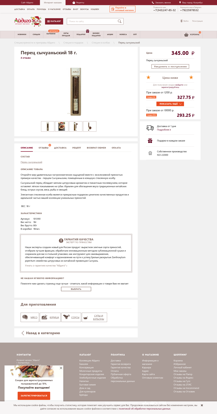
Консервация (86, 367)
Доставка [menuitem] (19, 9)
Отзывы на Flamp (183, 374)
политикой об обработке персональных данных (144, 408)
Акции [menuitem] (110, 34)
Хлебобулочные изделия (92, 377)
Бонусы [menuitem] (84, 9)
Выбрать (76, 289)
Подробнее (164, 129)
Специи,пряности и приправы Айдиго (34, 42)
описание (27, 147)
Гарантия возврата (121, 363)
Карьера (146, 367)
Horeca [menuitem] (123, 34)
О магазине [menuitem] (54, 9)
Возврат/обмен (96, 147)
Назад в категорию (41, 332)
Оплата (116, 147)
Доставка (116, 360)
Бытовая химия (87, 384)
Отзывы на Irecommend (186, 387)
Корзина (178, 360)
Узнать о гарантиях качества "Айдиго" (46, 265)
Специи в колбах (101, 42)
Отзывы (43, 147)
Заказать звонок (161, 2)
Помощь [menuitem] (41, 9)
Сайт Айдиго (27, 2)
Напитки (84, 381)
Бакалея (83, 363)
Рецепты (78, 2)
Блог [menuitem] (75, 9)
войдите (179, 84)
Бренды (83, 394)
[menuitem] (51, 34)
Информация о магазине (150, 362)
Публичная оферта (121, 374)
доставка (60, 147)
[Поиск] (120, 21)
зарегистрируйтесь (170, 87)
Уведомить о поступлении (170, 66)
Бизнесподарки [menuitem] (96, 34)
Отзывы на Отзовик (184, 391)
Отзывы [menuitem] (67, 9)
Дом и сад (84, 387)
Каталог (54, 21)
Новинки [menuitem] (22, 34)
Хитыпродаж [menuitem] (66, 34)
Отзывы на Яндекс (183, 377)
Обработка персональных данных (123, 379)
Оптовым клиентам (152, 377)
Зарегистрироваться (34, 395)
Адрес (145, 370)
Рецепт (76, 147)
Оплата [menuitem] (31, 9)
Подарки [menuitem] (82, 33)
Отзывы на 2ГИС (183, 384)
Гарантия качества (121, 367)
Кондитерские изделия (91, 374)
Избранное (180, 363)
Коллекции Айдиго (89, 360)
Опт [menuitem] (135, 34)
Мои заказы (180, 370)
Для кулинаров (87, 391)
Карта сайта (148, 374)
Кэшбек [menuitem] (95, 9)
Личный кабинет (183, 367)
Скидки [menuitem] (36, 34)
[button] (122, 9)
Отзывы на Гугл (182, 381)
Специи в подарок (73, 42)
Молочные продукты (90, 370)
